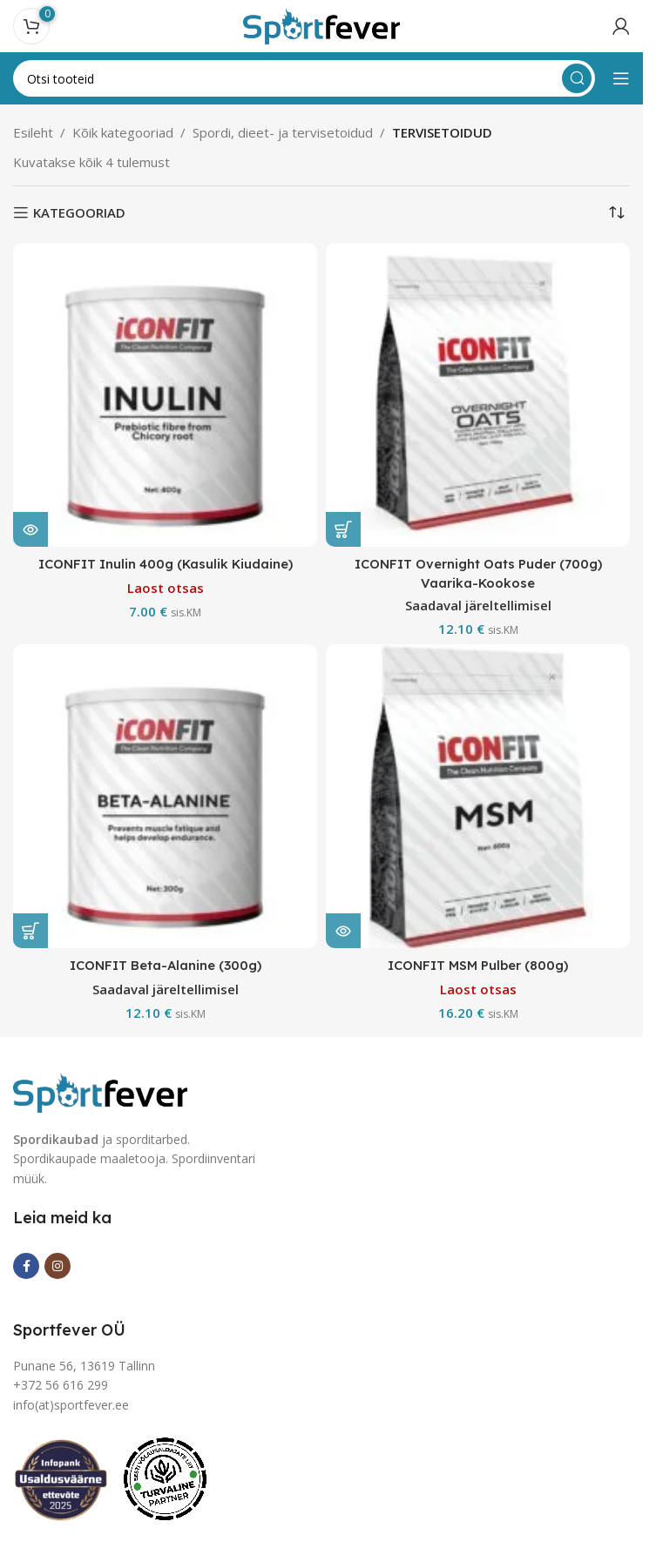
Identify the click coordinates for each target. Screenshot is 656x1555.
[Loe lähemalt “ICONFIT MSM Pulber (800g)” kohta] (343, 930)
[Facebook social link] (26, 1265)
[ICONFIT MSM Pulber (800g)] (478, 796)
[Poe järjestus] (617, 212)
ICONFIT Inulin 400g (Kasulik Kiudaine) (165, 563)
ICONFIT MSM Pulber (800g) (478, 965)
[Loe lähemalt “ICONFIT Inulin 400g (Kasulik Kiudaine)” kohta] (30, 529)
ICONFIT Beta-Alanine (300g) (165, 965)
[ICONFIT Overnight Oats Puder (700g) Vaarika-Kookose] (478, 395)
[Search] (304, 78)
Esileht (33, 132)
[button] (343, 529)
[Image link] (100, 1090)
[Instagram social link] (57, 1265)
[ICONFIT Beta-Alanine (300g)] (165, 796)
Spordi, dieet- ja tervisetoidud (283, 132)
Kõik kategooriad (122, 132)
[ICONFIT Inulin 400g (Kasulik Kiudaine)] (165, 395)
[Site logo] (321, 24)
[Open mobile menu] (621, 78)
